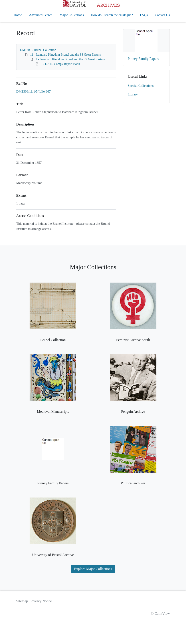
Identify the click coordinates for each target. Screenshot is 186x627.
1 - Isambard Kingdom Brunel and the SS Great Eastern (70, 59)
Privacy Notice (41, 601)
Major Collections (72, 15)
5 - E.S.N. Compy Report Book (60, 64)
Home (18, 15)
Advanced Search (40, 15)
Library (133, 94)
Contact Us (162, 15)
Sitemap (22, 601)
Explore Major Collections (93, 569)
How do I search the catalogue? (112, 15)
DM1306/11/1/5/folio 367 (33, 91)
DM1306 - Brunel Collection (38, 50)
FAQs (144, 15)
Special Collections (141, 85)
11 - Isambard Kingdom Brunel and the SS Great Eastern (65, 54)
